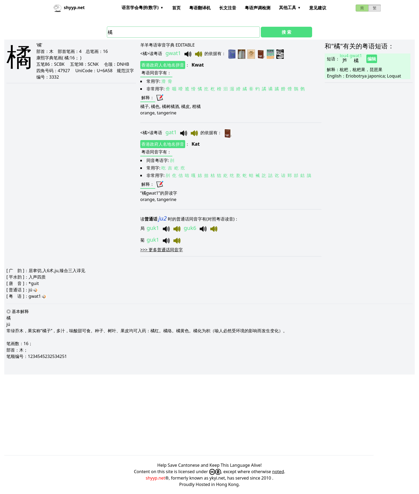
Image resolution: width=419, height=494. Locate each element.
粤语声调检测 (257, 8)
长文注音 (227, 8)
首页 (176, 8)
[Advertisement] (164, 414)
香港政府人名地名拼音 (162, 65)
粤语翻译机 (200, 8)
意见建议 (317, 8)
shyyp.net (155, 478)
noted (278, 471)
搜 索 (286, 32)
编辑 (371, 59)
